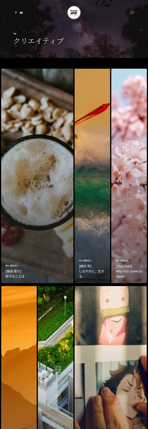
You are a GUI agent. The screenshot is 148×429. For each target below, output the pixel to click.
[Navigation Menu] (132, 12)
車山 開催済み (11, 265)
